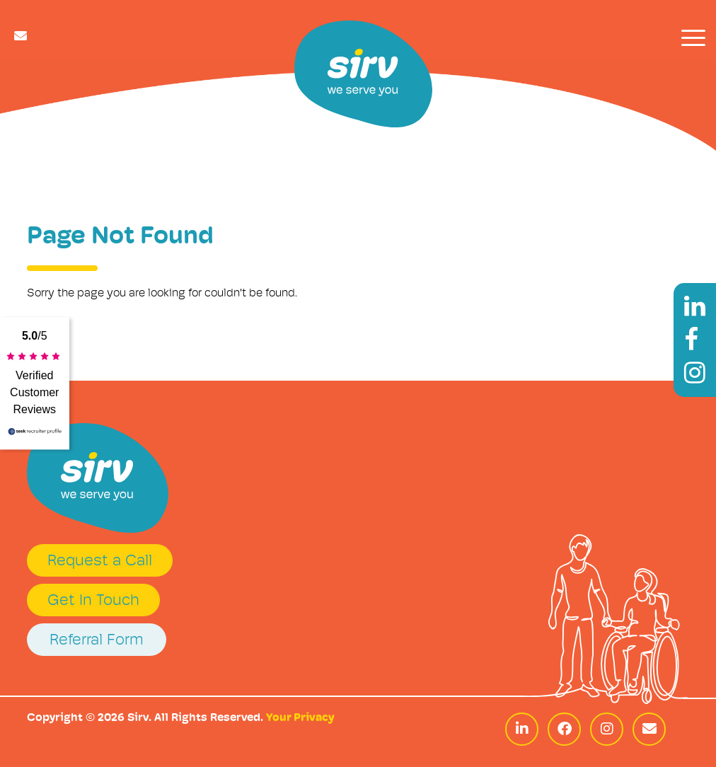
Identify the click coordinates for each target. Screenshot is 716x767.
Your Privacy (300, 718)
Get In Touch (93, 601)
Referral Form (97, 641)
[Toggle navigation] (693, 38)
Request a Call (99, 561)
